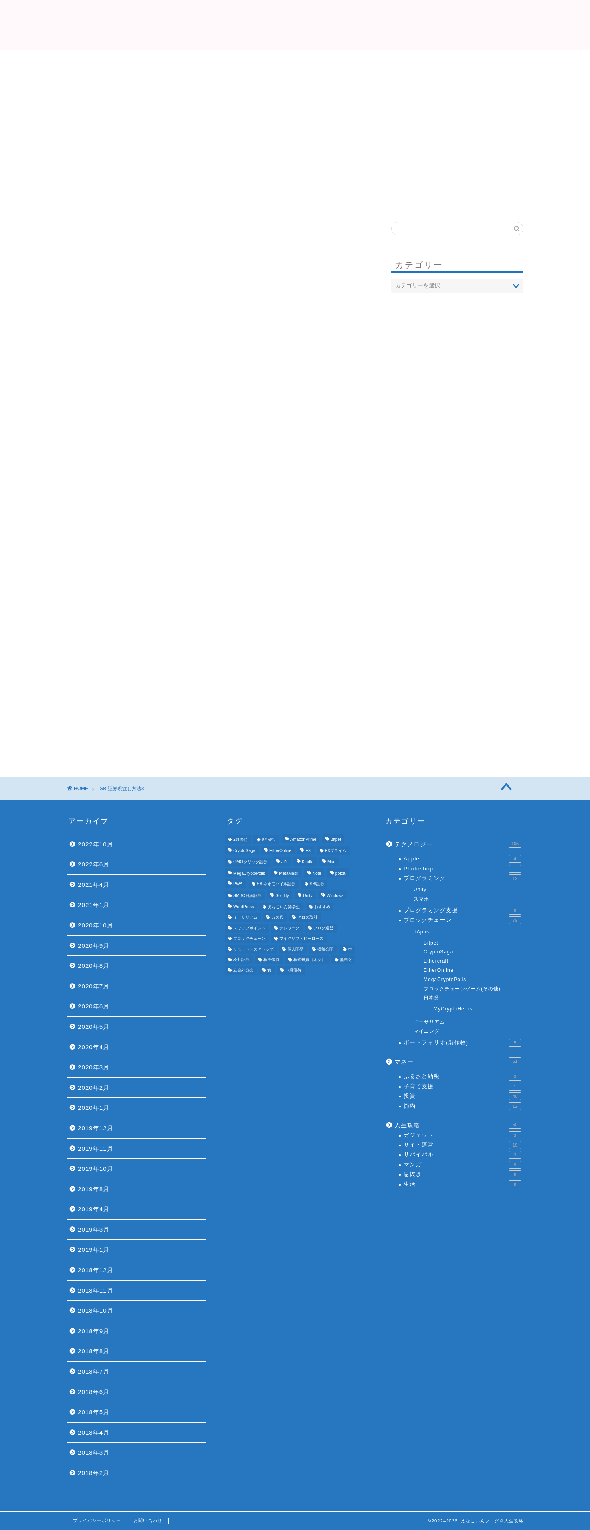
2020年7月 (93, 986)
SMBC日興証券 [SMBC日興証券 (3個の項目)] (247, 895)
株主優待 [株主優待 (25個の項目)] (271, 959)
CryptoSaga (438, 952)
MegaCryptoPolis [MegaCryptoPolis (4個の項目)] (249, 873)
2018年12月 (95, 1270)
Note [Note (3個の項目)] (317, 873)
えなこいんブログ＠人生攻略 (295, 24)
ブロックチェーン (462, 920)
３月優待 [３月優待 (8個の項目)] (293, 970)
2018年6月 (93, 1391)
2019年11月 (95, 1148)
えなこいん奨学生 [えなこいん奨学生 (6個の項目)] (284, 907)
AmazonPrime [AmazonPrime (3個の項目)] (303, 839)
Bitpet (431, 943)
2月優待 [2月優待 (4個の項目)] (240, 839)
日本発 (431, 997)
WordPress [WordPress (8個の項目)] (243, 907)
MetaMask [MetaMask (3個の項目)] (288, 873)
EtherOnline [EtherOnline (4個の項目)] (280, 850)
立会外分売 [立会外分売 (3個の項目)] (243, 970)
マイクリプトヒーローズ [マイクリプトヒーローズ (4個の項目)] (301, 939)
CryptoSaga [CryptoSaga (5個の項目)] (244, 850)
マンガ (462, 1165)
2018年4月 (93, 1432)
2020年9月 (93, 945)
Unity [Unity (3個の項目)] (308, 895)
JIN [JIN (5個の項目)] (284, 862)
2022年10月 (95, 844)
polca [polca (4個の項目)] (340, 873)
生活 (462, 1184)
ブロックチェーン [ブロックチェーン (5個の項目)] (249, 939)
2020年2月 (93, 1087)
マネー (457, 1061)
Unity (420, 889)
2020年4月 (93, 1047)
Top (198, 180)
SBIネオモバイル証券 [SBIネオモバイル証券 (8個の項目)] (276, 884)
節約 (462, 1106)
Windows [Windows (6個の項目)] (335, 895)
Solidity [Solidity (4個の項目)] (282, 895)
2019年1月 (93, 1249)
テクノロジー (457, 844)
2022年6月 (93, 864)
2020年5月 (93, 1026)
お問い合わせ (147, 1520)
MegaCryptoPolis (445, 979)
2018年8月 (93, 1351)
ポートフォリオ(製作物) (462, 1043)
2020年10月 (95, 925)
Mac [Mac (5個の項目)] (331, 862)
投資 (462, 1096)
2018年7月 (93, 1371)
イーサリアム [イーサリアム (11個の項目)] (245, 917)
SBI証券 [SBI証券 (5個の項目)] (317, 884)
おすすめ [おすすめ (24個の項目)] (322, 907)
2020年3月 (93, 1067)
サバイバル (462, 1155)
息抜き (462, 1174)
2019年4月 (93, 1209)
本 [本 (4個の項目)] (350, 949)
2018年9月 (93, 1331)
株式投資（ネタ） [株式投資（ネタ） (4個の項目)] (309, 959)
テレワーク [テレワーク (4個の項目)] (289, 928)
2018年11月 (95, 1290)
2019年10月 (95, 1168)
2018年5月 (93, 1412)
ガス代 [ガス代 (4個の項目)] (277, 917)
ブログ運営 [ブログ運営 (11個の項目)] (323, 928)
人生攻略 (457, 1125)
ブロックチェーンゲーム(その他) (462, 989)
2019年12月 (95, 1128)
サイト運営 (462, 1145)
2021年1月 (93, 904)
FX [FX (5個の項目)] (308, 850)
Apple (462, 859)
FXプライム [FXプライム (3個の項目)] (335, 850)
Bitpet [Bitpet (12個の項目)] (336, 839)
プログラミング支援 (462, 911)
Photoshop (462, 869)
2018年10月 (95, 1310)
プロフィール (295, 180)
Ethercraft (436, 961)
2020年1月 (93, 1107)
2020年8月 (93, 965)
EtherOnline (438, 970)
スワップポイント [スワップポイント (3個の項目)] (249, 928)
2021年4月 (93, 884)
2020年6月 (93, 1006)
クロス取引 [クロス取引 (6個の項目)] (307, 917)
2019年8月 (93, 1189)
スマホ (421, 899)
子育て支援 (462, 1087)
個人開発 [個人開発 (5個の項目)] (295, 949)
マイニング (427, 1031)
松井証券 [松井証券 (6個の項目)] (241, 959)
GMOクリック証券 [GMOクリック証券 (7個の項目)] (250, 862)
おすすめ (391, 180)
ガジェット (462, 1135)
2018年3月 (93, 1452)
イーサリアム (429, 1022)
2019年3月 (93, 1229)
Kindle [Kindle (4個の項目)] (307, 862)
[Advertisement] (295, 110)
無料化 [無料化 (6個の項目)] (346, 959)
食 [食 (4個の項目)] (269, 970)
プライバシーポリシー (97, 1520)
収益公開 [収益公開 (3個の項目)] (325, 949)
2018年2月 (93, 1472)
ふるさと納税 (462, 1077)
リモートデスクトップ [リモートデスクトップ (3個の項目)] (253, 949)
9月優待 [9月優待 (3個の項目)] (269, 839)
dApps (421, 932)
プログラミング (462, 878)
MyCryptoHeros (453, 1009)
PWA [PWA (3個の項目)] (237, 884)
